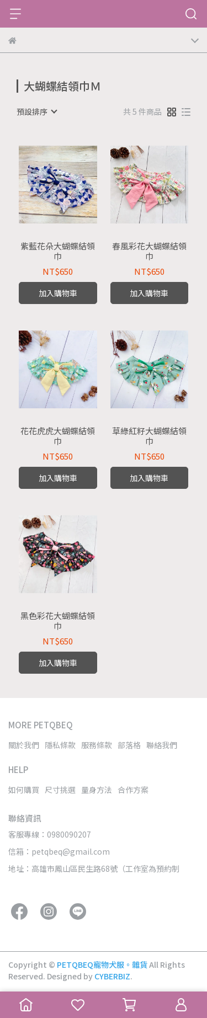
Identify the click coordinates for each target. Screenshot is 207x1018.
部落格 (129, 744)
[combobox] (36, 111)
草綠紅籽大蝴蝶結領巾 (149, 436)
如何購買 (23, 789)
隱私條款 (60, 744)
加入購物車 (58, 293)
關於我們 (23, 744)
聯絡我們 (161, 744)
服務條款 (96, 744)
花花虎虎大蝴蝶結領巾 (57, 436)
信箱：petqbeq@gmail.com (59, 851)
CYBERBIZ (112, 976)
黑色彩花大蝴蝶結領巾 (57, 621)
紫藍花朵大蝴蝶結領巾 (57, 251)
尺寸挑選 (60, 789)
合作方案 (133, 789)
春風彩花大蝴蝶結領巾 (149, 251)
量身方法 (96, 789)
